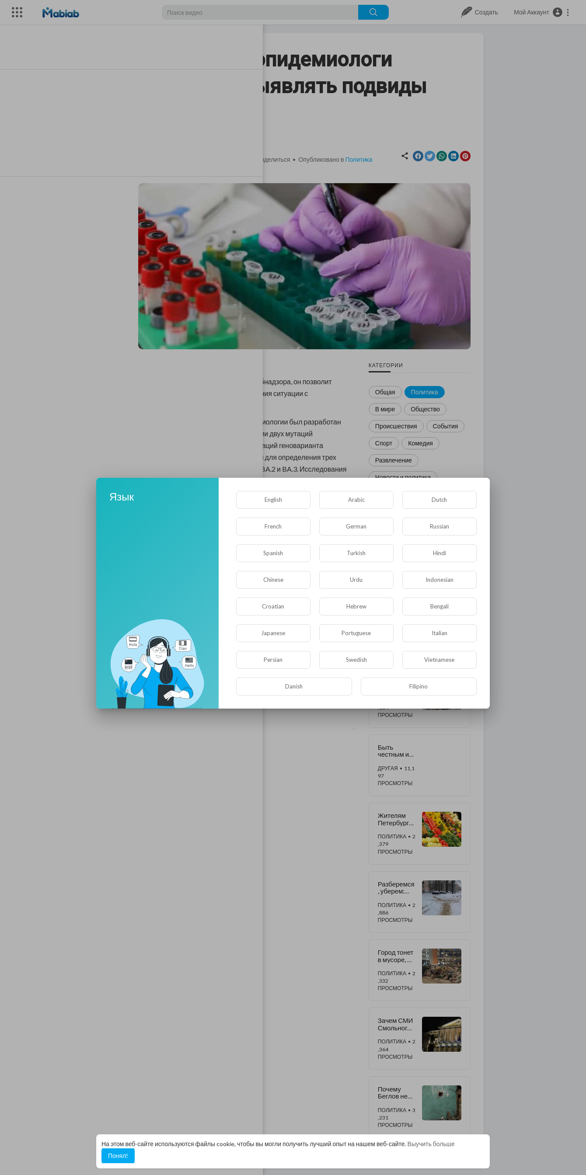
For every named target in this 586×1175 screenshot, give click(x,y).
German (356, 526)
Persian (273, 659)
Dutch (439, 499)
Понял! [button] (118, 1155)
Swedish (356, 659)
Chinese (273, 579)
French (273, 526)
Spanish (273, 552)
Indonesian (439, 579)
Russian (439, 526)
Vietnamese (439, 659)
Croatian (273, 606)
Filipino (418, 686)
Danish (294, 686)
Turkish (356, 552)
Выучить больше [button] (431, 1143)
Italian (439, 632)
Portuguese (356, 632)
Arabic (356, 499)
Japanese (273, 632)
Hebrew (356, 606)
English (273, 499)
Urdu (356, 579)
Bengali (439, 606)
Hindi (439, 552)
